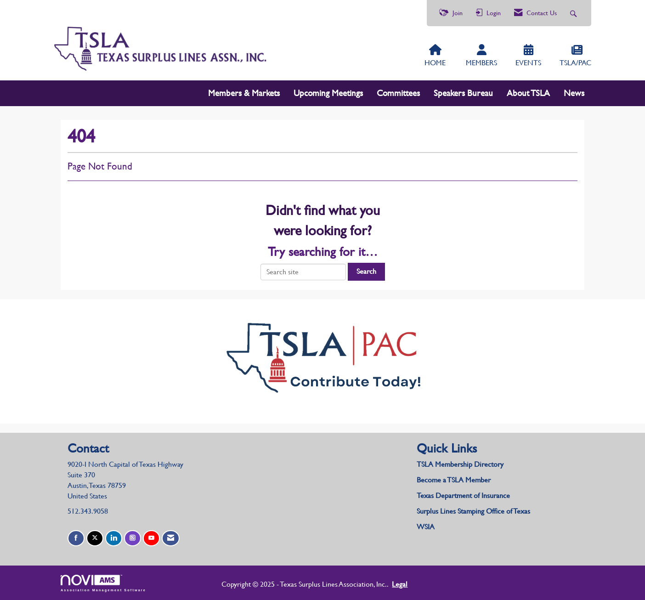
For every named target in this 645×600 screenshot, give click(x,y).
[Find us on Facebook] (76, 538)
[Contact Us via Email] (171, 538)
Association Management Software (103, 583)
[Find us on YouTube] (151, 538)
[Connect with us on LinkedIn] (113, 538)
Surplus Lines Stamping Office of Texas (473, 511)
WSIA (426, 526)
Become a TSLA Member (454, 479)
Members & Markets (244, 93)
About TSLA (528, 93)
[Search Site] (574, 13)
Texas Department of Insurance (464, 495)
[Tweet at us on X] (94, 538)
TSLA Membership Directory (460, 464)
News (574, 93)
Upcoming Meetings (328, 93)
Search (366, 271)
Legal (399, 584)
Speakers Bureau (463, 93)
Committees (398, 93)
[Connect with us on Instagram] (132, 538)
